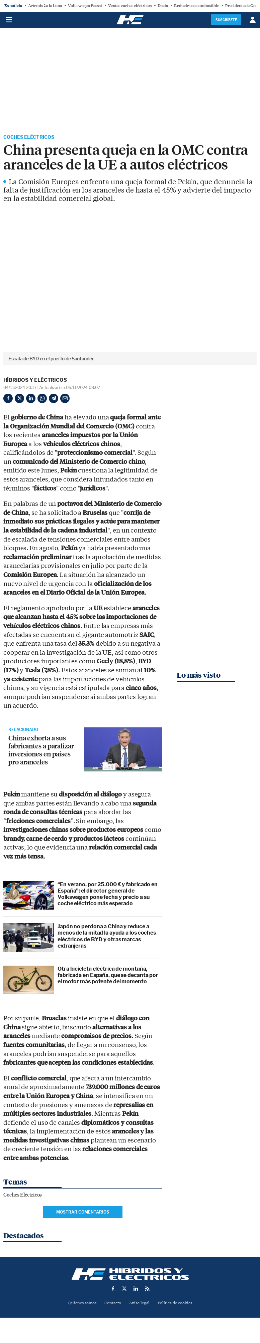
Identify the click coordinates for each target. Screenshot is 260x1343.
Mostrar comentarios (82, 1212)
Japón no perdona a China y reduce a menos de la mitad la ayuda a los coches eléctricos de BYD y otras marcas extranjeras (107, 937)
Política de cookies (177, 1303)
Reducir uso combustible (196, 5)
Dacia (163, 5)
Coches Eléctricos (32, 137)
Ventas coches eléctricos (130, 5)
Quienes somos (79, 1303)
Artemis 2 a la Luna (45, 5)
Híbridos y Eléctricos (35, 381)
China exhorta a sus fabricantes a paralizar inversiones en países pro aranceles (43, 752)
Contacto (112, 1303)
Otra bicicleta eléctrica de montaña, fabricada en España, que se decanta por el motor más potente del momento (108, 975)
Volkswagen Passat (85, 5)
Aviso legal (140, 1303)
